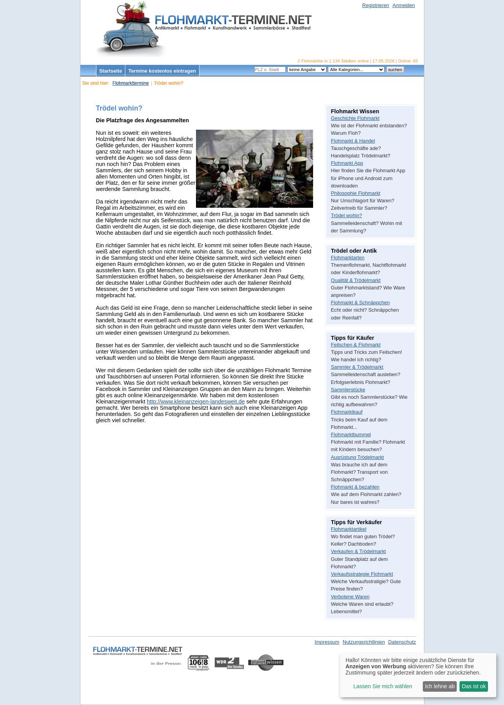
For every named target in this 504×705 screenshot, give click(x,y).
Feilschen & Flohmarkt (356, 345)
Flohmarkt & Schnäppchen (360, 302)
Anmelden (403, 5)
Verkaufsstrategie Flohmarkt (362, 574)
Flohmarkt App (347, 163)
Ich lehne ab (439, 686)
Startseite (110, 71)
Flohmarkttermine (130, 83)
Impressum (327, 642)
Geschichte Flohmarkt (355, 118)
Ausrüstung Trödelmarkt (357, 457)
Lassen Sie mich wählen (382, 686)
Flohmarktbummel (351, 434)
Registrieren (375, 5)
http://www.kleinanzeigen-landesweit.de (196, 401)
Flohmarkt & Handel (353, 141)
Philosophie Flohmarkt (356, 193)
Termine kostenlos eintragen (162, 71)
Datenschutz (402, 642)
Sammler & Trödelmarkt (357, 367)
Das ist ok (474, 686)
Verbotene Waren (350, 597)
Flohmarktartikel (349, 529)
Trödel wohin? (346, 215)
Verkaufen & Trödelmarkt (358, 551)
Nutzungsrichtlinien (364, 642)
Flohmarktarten (348, 258)
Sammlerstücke (348, 390)
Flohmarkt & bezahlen (355, 487)
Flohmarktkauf (347, 412)
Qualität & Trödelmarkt (356, 280)
